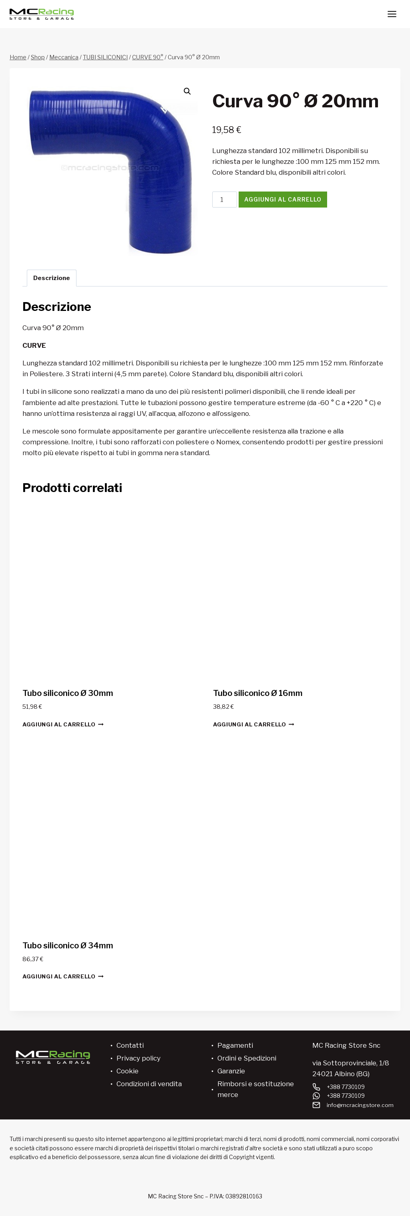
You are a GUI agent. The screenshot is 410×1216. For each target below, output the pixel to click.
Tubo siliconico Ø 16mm (258, 693)
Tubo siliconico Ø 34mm (67, 945)
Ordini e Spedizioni (246, 1058)
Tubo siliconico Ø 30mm (67, 693)
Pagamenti (235, 1045)
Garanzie (231, 1071)
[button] (187, 91)
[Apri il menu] (391, 13)
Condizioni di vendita (149, 1084)
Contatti (130, 1045)
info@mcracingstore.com (360, 1105)
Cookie (128, 1071)
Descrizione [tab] (51, 278)
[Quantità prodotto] (224, 200)
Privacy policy (139, 1058)
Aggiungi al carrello (283, 199)
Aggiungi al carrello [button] (63, 724)
